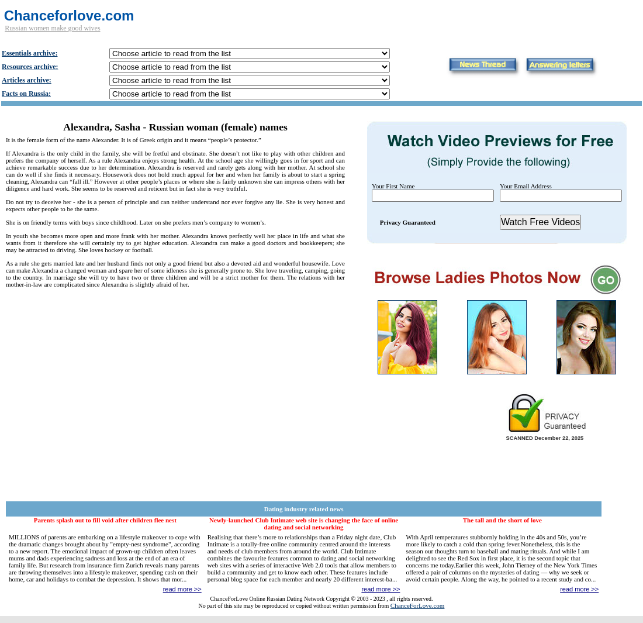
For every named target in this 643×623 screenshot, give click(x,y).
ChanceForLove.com (417, 605)
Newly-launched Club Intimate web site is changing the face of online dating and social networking (303, 524)
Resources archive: (30, 67)
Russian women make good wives (52, 28)
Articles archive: (26, 80)
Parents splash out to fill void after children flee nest (105, 520)
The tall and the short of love (502, 520)
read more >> (182, 589)
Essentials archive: (29, 53)
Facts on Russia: (26, 94)
